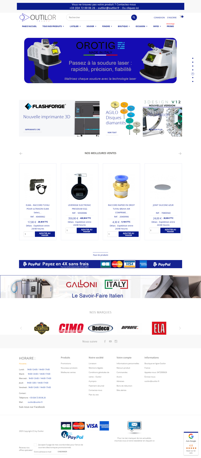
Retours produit (123, 368)
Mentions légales (96, 368)
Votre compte (124, 357)
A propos (92, 381)
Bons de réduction (124, 385)
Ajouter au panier (45, 234)
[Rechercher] (102, 17)
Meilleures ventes (68, 372)
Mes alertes (121, 390)
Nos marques (101, 315)
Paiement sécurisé (96, 385)
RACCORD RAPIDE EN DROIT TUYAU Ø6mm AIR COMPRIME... (121, 209)
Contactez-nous (95, 390)
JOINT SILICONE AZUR (163, 205)
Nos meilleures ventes (100, 153)
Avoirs (119, 376)
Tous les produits (100, 255)
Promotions (66, 363)
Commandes (122, 372)
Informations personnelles (128, 363)
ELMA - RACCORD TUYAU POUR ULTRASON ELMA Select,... (37, 209)
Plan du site (94, 394)
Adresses (120, 381)
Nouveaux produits (69, 368)
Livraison (92, 363)
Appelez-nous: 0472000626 (155, 372)
